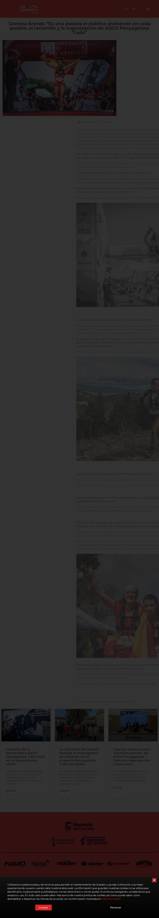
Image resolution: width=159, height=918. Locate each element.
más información (111, 899)
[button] (154, 880)
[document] (79, 459)
